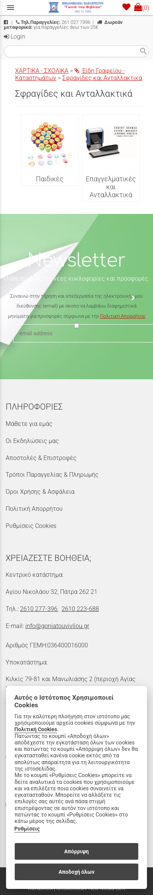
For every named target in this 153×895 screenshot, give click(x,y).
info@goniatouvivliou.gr (57, 626)
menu (10, 7)
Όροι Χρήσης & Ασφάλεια (40, 491)
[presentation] (76, 353)
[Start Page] (76, 7)
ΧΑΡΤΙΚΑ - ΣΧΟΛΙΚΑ (41, 70)
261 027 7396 (53, 22)
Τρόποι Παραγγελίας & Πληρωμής (52, 474)
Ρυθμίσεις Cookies (31, 525)
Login (14, 36)
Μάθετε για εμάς (29, 423)
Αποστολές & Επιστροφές (41, 458)
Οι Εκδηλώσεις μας (32, 440)
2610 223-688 (80, 608)
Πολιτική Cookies (35, 729)
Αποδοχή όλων (76, 872)
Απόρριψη (76, 851)
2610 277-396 (38, 608)
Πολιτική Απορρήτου (122, 316)
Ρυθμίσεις (27, 829)
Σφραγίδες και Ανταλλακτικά (102, 78)
